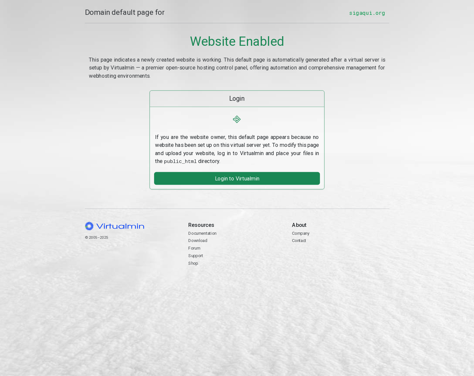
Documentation (202, 232)
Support (195, 255)
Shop (193, 262)
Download (197, 240)
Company (300, 232)
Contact (299, 240)
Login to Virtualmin (237, 178)
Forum (194, 247)
